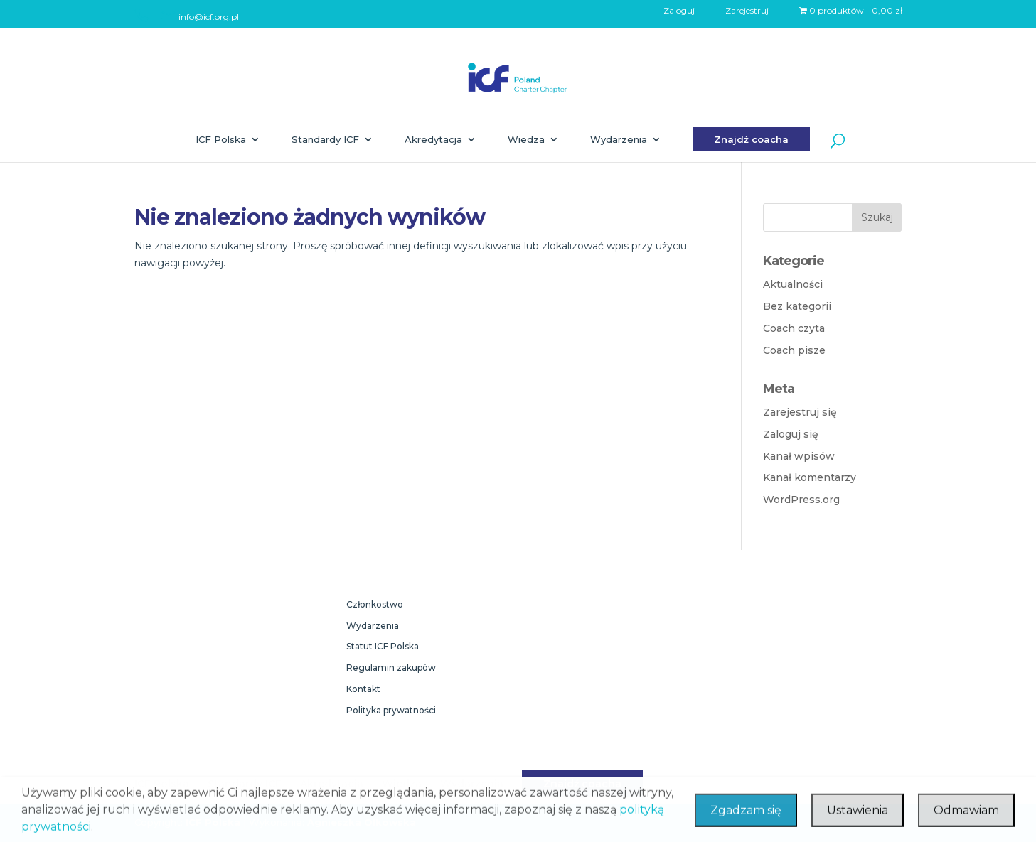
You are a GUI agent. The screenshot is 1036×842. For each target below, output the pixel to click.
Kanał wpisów (799, 456)
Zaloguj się (790, 434)
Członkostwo (374, 604)
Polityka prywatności (391, 710)
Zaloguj (679, 11)
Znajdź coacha (751, 139)
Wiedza (526, 139)
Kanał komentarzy (809, 477)
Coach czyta (794, 328)
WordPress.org (801, 499)
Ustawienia (857, 818)
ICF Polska (221, 139)
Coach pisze (794, 350)
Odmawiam (966, 818)
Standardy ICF (325, 139)
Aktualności (793, 284)
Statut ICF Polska (382, 646)
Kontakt (363, 689)
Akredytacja (433, 139)
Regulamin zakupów (391, 667)
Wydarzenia (618, 139)
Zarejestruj (747, 11)
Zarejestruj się (800, 412)
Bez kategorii (797, 306)
